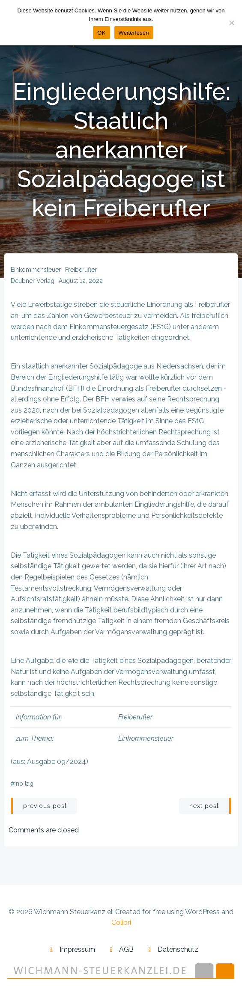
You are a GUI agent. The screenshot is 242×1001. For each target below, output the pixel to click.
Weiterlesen (134, 33)
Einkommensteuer (36, 269)
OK (101, 33)
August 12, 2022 (81, 280)
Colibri (121, 922)
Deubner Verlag (32, 280)
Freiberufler (81, 269)
